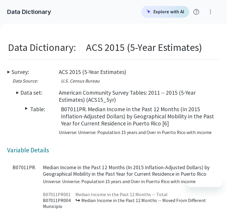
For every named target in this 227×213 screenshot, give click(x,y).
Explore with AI (165, 11)
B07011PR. (24, 167)
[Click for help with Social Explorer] (196, 12)
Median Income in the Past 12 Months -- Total (121, 194)
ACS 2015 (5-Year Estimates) (92, 71)
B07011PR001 (57, 194)
